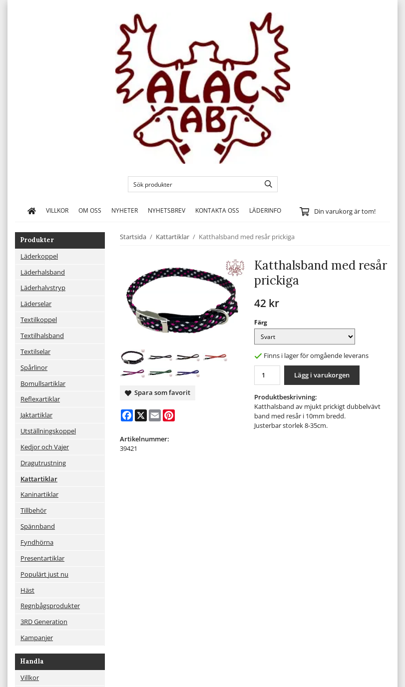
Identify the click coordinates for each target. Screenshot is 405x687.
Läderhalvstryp (42, 287)
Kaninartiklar (39, 494)
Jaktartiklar (36, 414)
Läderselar (35, 303)
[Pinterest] (169, 415)
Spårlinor (33, 367)
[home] (31, 211)
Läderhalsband (42, 272)
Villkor (57, 210)
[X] (141, 415)
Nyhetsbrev (166, 210)
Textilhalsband (42, 335)
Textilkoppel (38, 319)
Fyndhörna (36, 542)
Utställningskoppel (48, 430)
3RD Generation (43, 621)
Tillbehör (33, 510)
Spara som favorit (157, 392)
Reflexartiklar (40, 398)
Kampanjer (36, 637)
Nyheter (124, 210)
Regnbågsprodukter (50, 605)
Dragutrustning (43, 462)
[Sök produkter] (191, 184)
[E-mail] (155, 415)
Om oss (89, 210)
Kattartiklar (38, 478)
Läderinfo (265, 210)
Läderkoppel (39, 256)
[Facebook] (127, 415)
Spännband (37, 526)
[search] (266, 184)
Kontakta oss (217, 210)
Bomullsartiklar (42, 383)
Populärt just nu (44, 574)
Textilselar (35, 351)
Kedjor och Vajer (44, 446)
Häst (27, 590)
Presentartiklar (42, 558)
